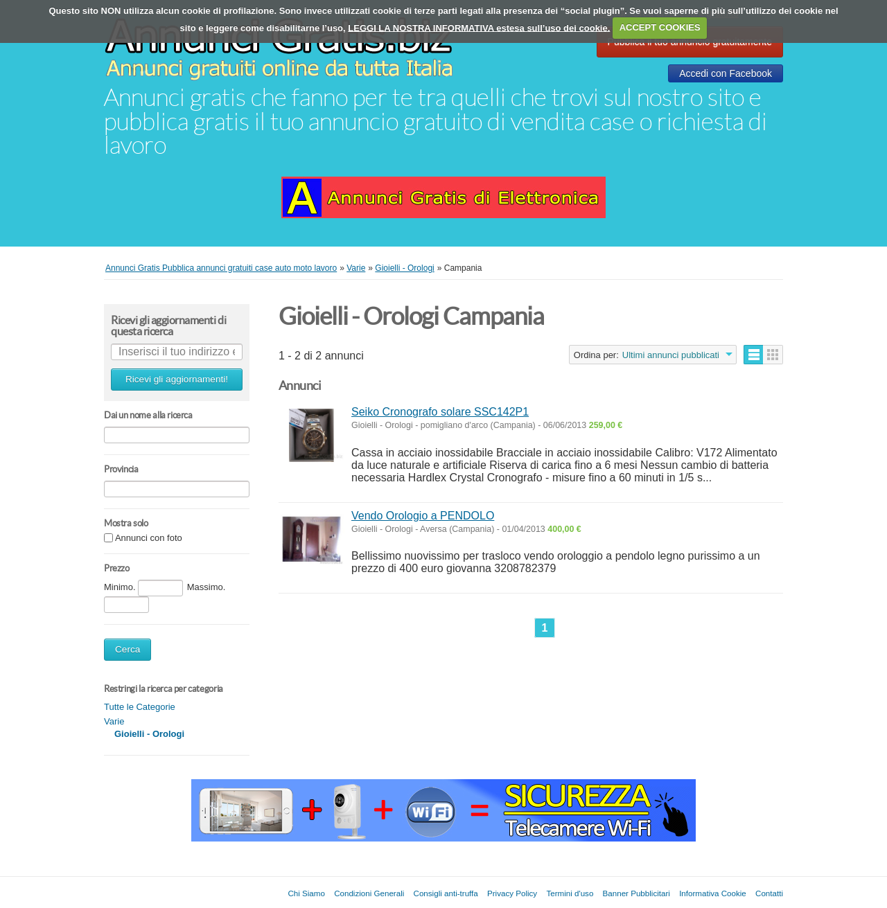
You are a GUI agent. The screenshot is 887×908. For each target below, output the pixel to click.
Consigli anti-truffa (446, 893)
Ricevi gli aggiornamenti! (176, 379)
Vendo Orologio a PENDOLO (422, 516)
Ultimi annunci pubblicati (670, 355)
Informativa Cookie (712, 893)
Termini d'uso (569, 893)
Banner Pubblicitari (636, 893)
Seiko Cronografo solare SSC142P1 (440, 412)
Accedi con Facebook (725, 73)
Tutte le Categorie (139, 707)
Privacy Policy (512, 893)
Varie (114, 721)
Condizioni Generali (369, 893)
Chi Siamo (306, 893)
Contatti (769, 893)
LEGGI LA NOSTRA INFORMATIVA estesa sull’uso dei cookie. (479, 27)
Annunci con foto (148, 538)
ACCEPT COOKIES (660, 27)
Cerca (127, 649)
